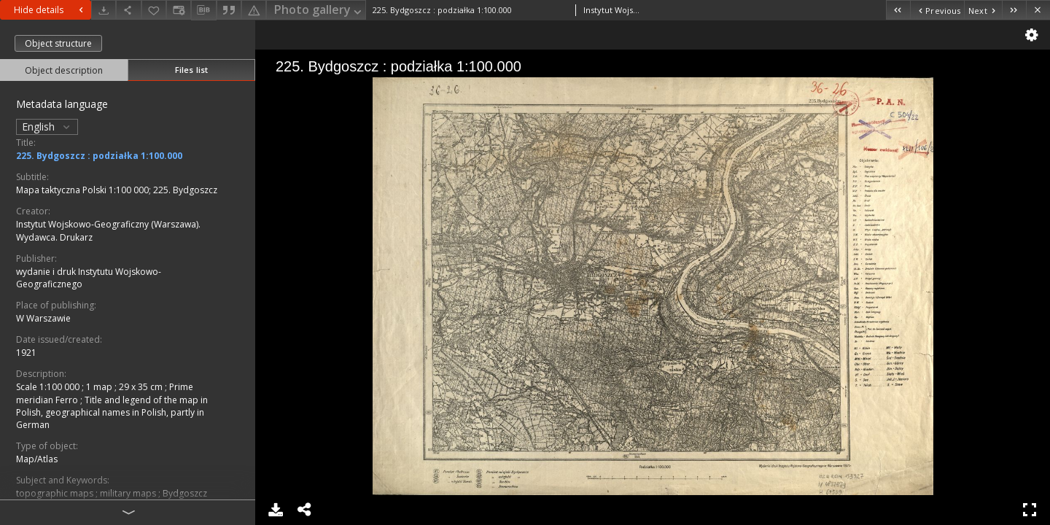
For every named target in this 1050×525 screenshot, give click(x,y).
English (47, 126)
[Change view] (178, 10)
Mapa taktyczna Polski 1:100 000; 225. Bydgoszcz (116, 190)
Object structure (58, 43)
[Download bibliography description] (203, 10)
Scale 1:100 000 (49, 387)
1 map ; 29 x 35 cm (125, 387)
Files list (191, 69)
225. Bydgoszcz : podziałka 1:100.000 (99, 155)
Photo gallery (319, 10)
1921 (26, 352)
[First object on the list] (898, 10)
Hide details (50, 10)
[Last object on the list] (1014, 10)
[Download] (103, 10)
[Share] (128, 10)
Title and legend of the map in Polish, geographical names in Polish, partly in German (112, 412)
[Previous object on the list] (937, 10)
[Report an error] (253, 10)
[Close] (1038, 10)
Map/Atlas (37, 459)
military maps (129, 493)
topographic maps (56, 493)
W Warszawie (43, 318)
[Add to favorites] (153, 10)
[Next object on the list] (983, 10)
